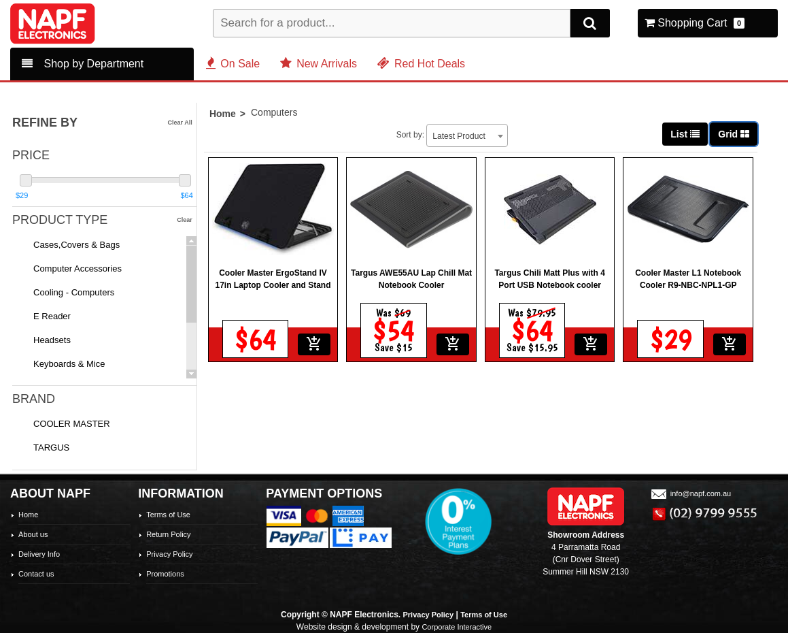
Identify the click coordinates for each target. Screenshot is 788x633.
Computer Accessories (77, 268)
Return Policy (168, 534)
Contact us (36, 574)
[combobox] (554, 120)
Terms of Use (168, 514)
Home (222, 119)
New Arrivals (318, 63)
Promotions (165, 574)
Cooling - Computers (73, 292)
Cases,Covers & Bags (76, 245)
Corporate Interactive (457, 627)
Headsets (52, 340)
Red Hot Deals (421, 63)
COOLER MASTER (71, 424)
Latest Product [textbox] (545, 121)
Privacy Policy (169, 554)
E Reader (52, 316)
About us (33, 534)
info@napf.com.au (690, 493)
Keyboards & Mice (69, 364)
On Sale (233, 63)
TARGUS (51, 447)
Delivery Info (39, 554)
